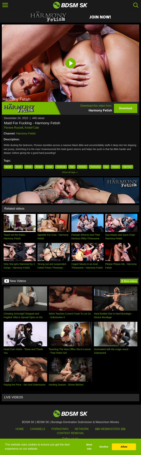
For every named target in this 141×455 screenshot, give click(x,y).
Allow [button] (124, 446)
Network (82, 429)
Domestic (82, 167)
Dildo (72, 167)
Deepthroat (61, 167)
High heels (127, 167)
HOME (20, 429)
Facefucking (95, 167)
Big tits (18, 167)
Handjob (115, 167)
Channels (37, 429)
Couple (49, 167)
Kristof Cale (32, 127)
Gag (106, 167)
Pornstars (59, 429)
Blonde (28, 167)
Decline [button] (103, 446)
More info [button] (89, 446)
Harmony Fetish (26, 133)
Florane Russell (13, 127)
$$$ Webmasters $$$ (110, 429)
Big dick (8, 167)
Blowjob (39, 167)
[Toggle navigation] (5, 5)
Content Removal (70, 433)
